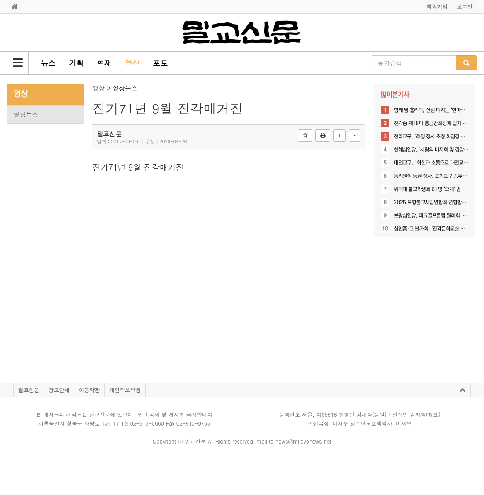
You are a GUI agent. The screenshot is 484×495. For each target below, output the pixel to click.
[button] (18, 63)
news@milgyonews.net (303, 441)
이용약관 (89, 389)
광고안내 (59, 389)
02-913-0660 (147, 423)
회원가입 (436, 6)
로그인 (465, 6)
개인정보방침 (125, 389)
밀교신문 (28, 389)
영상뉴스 (26, 114)
